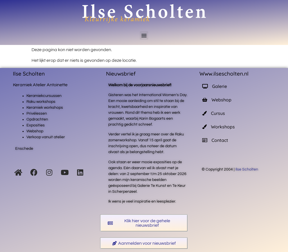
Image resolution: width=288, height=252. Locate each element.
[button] (144, 35)
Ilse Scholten (247, 169)
